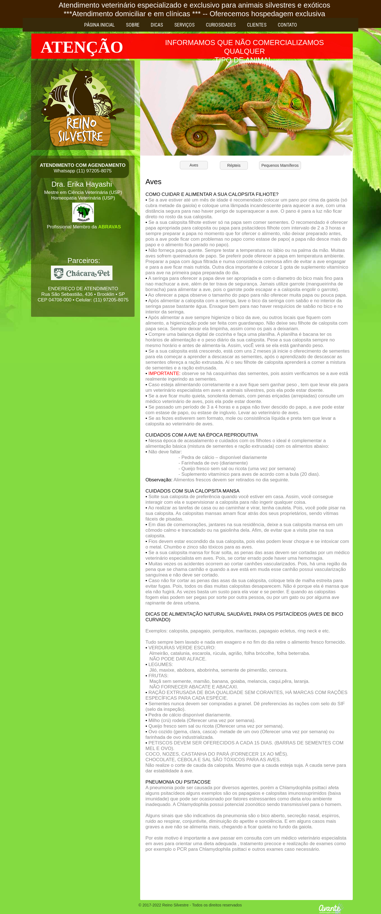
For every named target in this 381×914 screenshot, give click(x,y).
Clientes (257, 25)
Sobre (133, 25)
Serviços (184, 25)
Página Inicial (99, 25)
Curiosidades (221, 25)
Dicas (157, 25)
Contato (287, 25)
